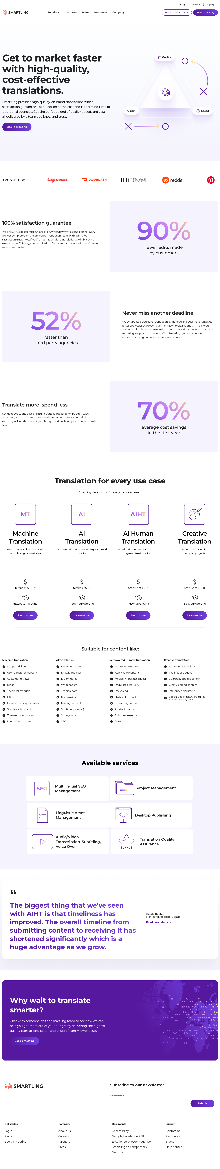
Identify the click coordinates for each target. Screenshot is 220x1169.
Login (184, 4)
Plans (85, 12)
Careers (63, 1113)
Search (196, 4)
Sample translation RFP (128, 1113)
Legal (54, 1153)
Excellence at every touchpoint (133, 1119)
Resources (100, 12)
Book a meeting (205, 12)
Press (62, 1124)
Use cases (71, 12)
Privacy (46, 1153)
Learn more (25, 615)
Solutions (53, 12)
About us (64, 1108)
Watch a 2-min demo (177, 12)
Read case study (157, 899)
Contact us (173, 1108)
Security (117, 1129)
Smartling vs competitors (129, 1124)
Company (118, 12)
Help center (174, 1124)
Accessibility (120, 1108)
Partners (64, 1119)
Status (170, 1119)
